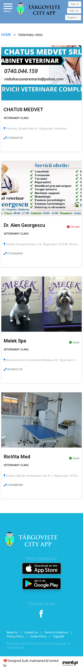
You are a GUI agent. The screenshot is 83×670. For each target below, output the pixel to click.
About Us (12, 632)
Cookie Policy (38, 636)
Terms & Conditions (56, 632)
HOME (6, 35)
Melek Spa (15, 341)
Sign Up (74, 10)
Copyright (58, 636)
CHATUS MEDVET (23, 109)
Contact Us (31, 632)
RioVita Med (17, 456)
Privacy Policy (15, 636)
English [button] (72, 17)
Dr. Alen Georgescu (24, 225)
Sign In (75, 4)
